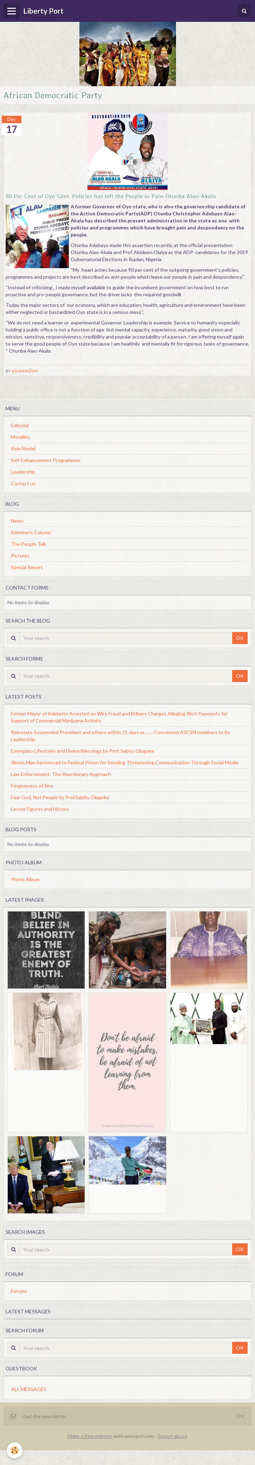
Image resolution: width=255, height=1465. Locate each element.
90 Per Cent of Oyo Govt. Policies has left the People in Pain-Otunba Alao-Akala (111, 195)
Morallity (20, 437)
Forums (19, 1291)
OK (240, 638)
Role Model (23, 449)
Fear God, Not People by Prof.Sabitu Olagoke (60, 797)
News (17, 521)
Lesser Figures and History (40, 809)
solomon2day (25, 370)
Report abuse (173, 1436)
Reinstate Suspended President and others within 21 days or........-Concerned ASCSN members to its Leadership (120, 735)
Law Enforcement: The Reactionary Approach (61, 774)
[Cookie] (15, 1450)
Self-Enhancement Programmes (45, 460)
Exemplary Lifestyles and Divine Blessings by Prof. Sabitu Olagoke (82, 751)
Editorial (20, 425)
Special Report (27, 567)
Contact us (23, 483)
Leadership (23, 472)
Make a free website (90, 1436)
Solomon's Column (31, 532)
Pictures (20, 555)
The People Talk (28, 544)
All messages (28, 1389)
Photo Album (25, 879)
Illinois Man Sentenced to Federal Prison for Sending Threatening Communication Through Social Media (124, 762)
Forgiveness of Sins (32, 786)
